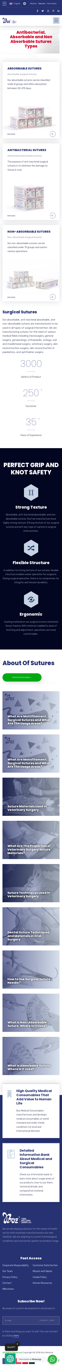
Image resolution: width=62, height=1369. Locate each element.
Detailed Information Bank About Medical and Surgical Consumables (36, 1158)
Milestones (8, 1289)
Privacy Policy (10, 1277)
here (16, 1335)
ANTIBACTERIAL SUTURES (26, 150)
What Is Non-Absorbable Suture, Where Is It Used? (27, 1024)
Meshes (33, 3)
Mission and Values (42, 1271)
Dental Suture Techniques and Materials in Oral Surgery (28, 935)
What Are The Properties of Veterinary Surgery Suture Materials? (29, 849)
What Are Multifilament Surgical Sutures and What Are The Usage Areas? (29, 719)
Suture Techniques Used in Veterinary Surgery (28, 894)
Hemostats (51, 3)
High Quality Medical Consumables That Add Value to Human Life (34, 1097)
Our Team (7, 1271)
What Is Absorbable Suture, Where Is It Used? (29, 1067)
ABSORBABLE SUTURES (24, 68)
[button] (10, 1358)
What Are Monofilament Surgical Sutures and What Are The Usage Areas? (29, 763)
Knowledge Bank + (22, 677)
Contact (7, 1283)
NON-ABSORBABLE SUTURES (28, 231)
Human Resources (42, 1283)
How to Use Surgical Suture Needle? (28, 981)
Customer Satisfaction (45, 1265)
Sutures (41, 3)
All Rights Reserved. (12, 1352)
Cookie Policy (40, 1277)
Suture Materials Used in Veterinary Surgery (27, 808)
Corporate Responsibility (15, 1265)
